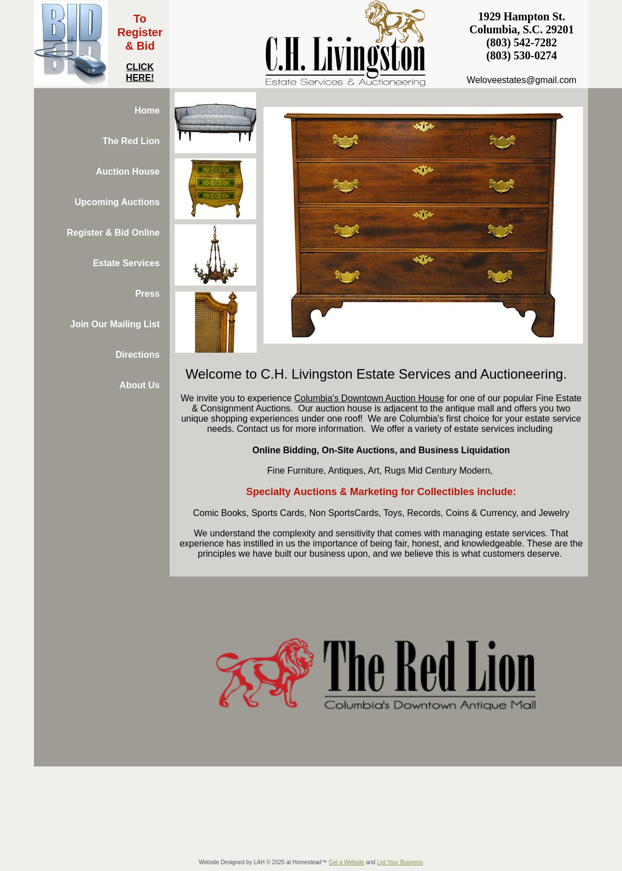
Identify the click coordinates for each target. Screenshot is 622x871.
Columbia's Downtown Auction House (369, 398)
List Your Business (400, 862)
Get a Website (346, 862)
